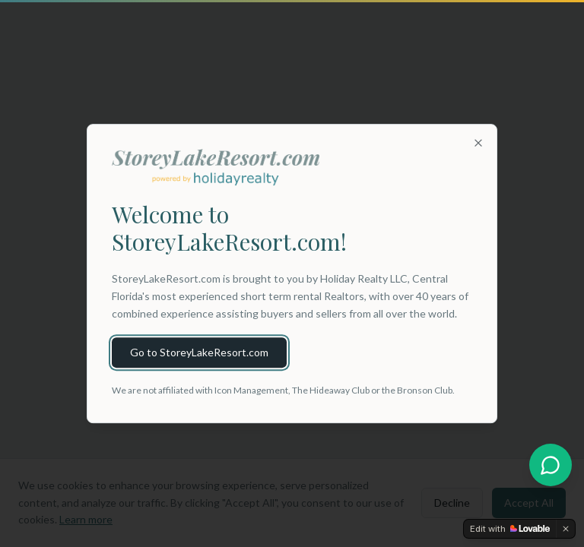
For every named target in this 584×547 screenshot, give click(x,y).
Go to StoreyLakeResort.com (199, 352)
